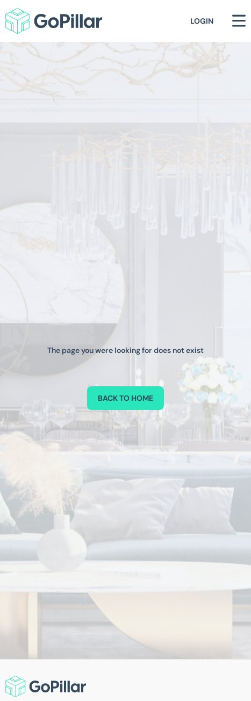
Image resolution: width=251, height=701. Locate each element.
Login (201, 21)
